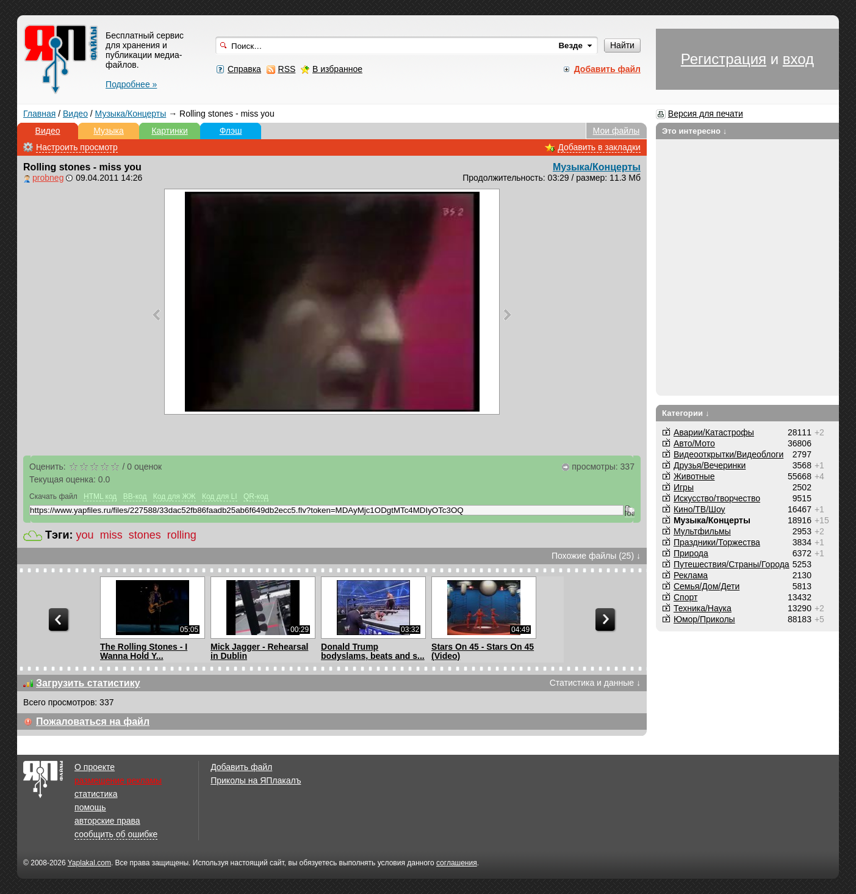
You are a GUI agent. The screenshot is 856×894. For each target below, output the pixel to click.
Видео (75, 113)
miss (111, 535)
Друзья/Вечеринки (710, 465)
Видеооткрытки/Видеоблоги (728, 454)
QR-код (255, 496)
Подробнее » (131, 84)
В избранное (337, 69)
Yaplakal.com (89, 863)
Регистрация (723, 59)
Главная (39, 113)
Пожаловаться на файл (92, 721)
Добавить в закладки (599, 147)
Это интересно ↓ (694, 131)
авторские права (107, 821)
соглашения (456, 863)
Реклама (691, 575)
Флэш (231, 131)
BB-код (135, 496)
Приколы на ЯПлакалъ (255, 780)
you (85, 535)
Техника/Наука (703, 608)
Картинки (169, 131)
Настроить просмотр (77, 147)
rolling (181, 535)
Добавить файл (241, 767)
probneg (47, 178)
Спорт (685, 597)
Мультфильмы (702, 531)
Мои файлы (616, 131)
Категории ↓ (686, 413)
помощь (90, 807)
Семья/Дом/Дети (706, 586)
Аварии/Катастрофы (714, 432)
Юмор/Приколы (704, 619)
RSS (287, 69)
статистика (95, 794)
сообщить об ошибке (115, 834)
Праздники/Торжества (717, 542)
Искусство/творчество (717, 498)
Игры (684, 487)
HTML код (100, 496)
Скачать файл (53, 496)
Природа (691, 553)
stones (145, 535)
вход (798, 59)
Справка (244, 69)
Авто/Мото (694, 443)
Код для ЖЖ (174, 496)
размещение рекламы (118, 780)
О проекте (94, 767)
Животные (694, 476)
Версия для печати (705, 113)
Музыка (108, 131)
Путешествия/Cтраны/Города (731, 564)
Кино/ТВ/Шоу (699, 509)
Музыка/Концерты (131, 113)
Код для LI (219, 496)
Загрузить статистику (88, 683)
